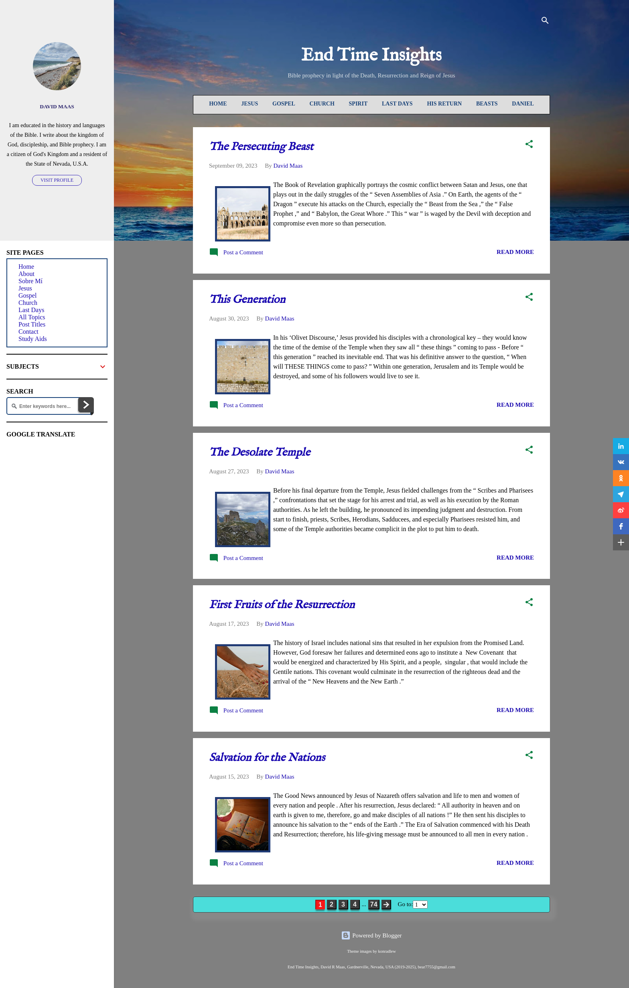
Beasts (487, 104)
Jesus (249, 104)
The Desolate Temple (259, 453)
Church (322, 104)
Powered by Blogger (371, 935)
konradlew (387, 951)
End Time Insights (371, 55)
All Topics (31, 317)
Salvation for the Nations (267, 758)
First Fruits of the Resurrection (282, 605)
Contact (28, 331)
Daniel (523, 104)
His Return (444, 104)
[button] (529, 145)
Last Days (397, 104)
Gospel (283, 104)
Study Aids (32, 338)
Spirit (358, 104)
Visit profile (57, 180)
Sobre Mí (30, 281)
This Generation (247, 300)
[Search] (545, 22)
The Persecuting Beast (261, 147)
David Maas (57, 106)
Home (218, 104)
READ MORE (515, 252)
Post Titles (31, 324)
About (26, 273)
